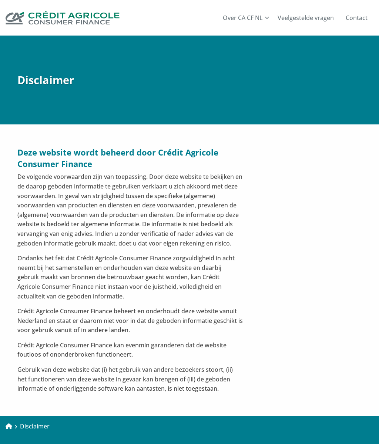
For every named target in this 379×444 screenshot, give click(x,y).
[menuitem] (244, 18)
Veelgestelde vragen (306, 18)
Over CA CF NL (246, 18)
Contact (357, 18)
